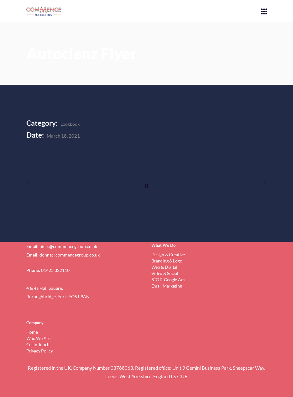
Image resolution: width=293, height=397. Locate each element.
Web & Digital (164, 267)
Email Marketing (166, 285)
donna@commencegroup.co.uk (69, 254)
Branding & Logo (166, 260)
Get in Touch (38, 344)
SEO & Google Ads (168, 279)
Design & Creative (168, 254)
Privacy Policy (39, 350)
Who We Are (38, 338)
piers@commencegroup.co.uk (68, 246)
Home (32, 332)
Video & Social (164, 273)
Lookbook (70, 124)
